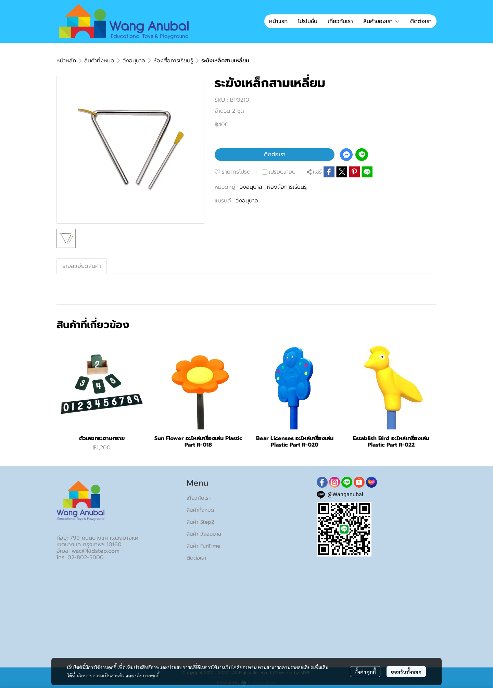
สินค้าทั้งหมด (99, 61)
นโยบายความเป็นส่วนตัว (100, 675)
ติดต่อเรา (275, 154)
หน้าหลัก (66, 61)
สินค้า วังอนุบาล (204, 534)
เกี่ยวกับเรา (199, 498)
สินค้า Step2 (200, 522)
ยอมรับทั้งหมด (406, 671)
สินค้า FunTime (203, 546)
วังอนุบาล (134, 61)
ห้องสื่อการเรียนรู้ (173, 61)
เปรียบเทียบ (282, 172)
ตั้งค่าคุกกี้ (365, 671)
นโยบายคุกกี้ (147, 675)
